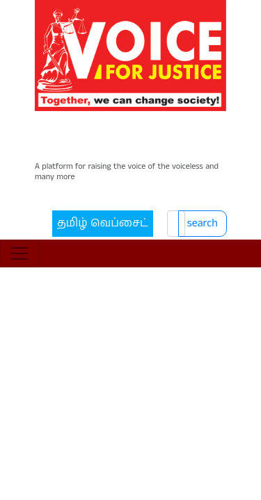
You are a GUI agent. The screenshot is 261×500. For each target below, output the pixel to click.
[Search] (167, 174)
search (206, 174)
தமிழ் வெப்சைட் (80, 174)
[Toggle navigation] (19, 211)
